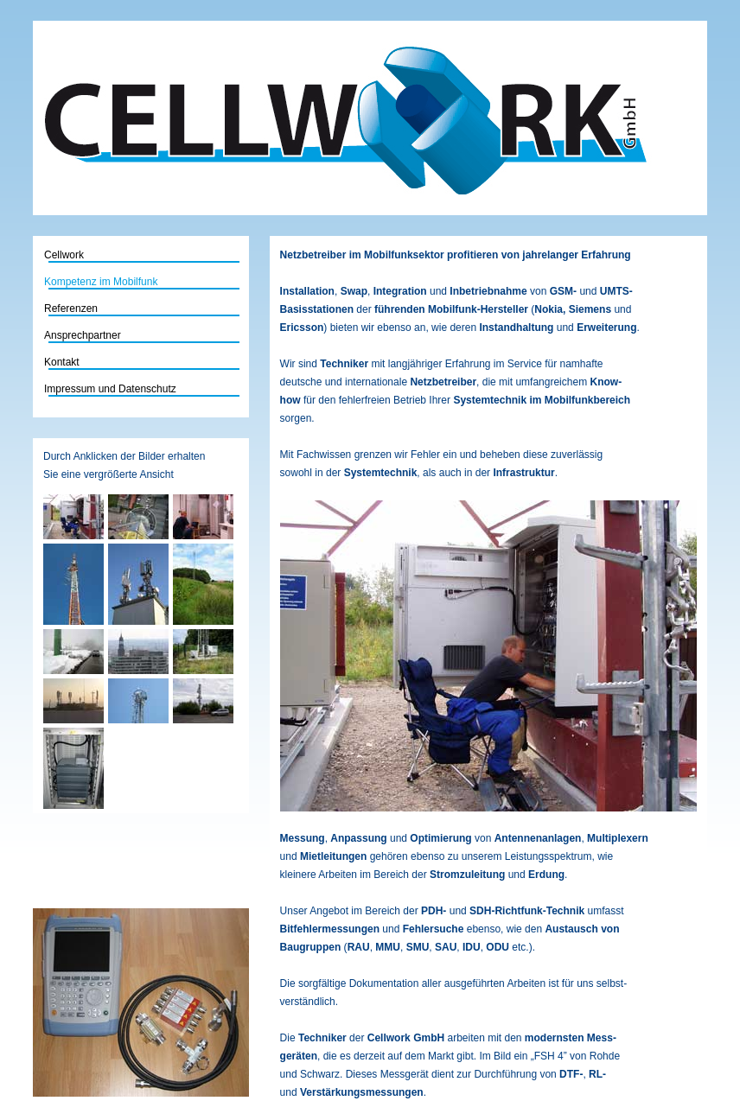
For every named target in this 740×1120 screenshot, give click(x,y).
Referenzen (71, 308)
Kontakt (62, 362)
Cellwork (116, 255)
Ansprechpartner (82, 335)
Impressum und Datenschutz (110, 389)
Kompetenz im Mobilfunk (100, 282)
